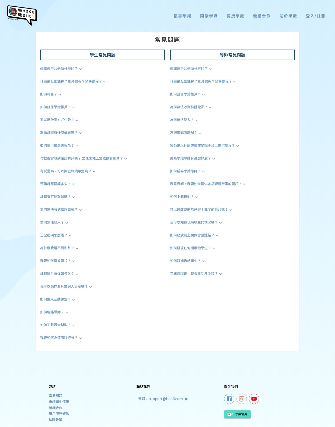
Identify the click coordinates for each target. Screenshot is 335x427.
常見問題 (55, 396)
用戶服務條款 (59, 414)
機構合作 (262, 15)
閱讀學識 (209, 15)
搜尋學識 (183, 15)
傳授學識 (236, 15)
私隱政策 (55, 420)
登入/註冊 (316, 15)
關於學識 (288, 15)
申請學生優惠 (59, 402)
